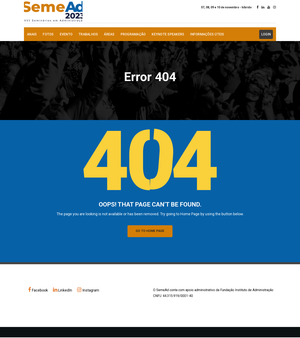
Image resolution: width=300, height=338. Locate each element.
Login (266, 34)
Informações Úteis (207, 34)
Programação (133, 34)
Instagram (88, 291)
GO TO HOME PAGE (150, 231)
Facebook (38, 291)
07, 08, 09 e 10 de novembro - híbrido (226, 7)
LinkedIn (63, 291)
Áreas (109, 34)
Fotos (48, 34)
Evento (66, 34)
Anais (32, 34)
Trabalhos (88, 34)
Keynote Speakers (168, 34)
